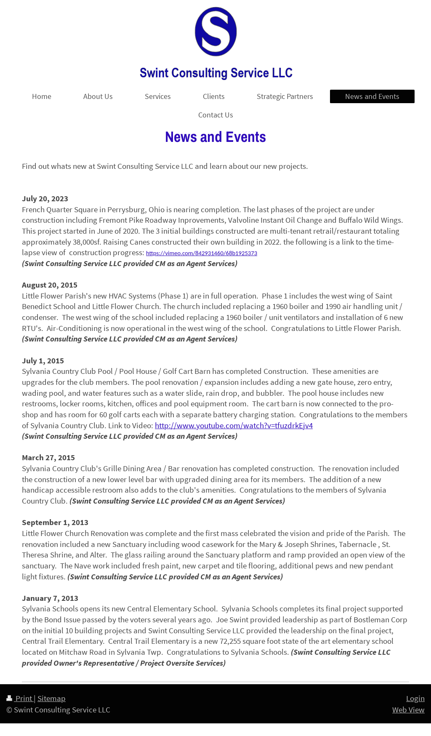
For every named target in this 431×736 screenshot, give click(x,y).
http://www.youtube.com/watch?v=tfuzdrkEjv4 (234, 425)
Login (415, 698)
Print (20, 698)
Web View (408, 709)
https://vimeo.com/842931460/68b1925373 (201, 253)
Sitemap (51, 698)
